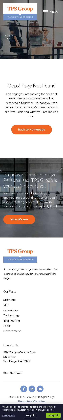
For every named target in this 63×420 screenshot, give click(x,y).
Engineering (11, 320)
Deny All (30, 415)
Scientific (9, 300)
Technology (11, 315)
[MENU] (50, 12)
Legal (7, 326)
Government (12, 331)
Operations (10, 310)
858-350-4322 (12, 372)
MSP (6, 305)
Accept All (53, 415)
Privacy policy (8, 415)
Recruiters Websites (31, 401)
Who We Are (19, 219)
